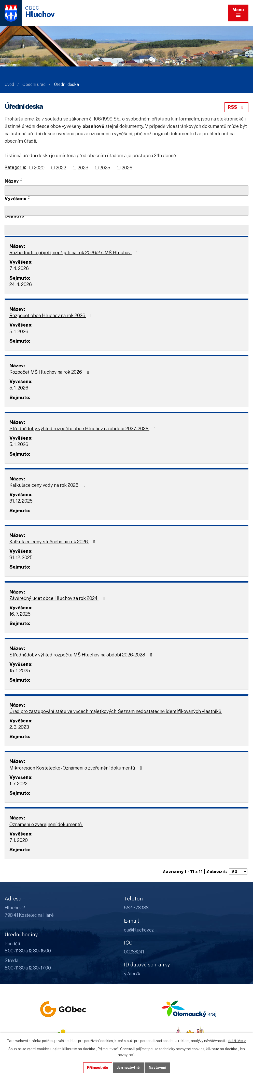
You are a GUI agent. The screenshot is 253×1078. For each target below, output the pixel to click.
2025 (105, 167)
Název (12, 181)
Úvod (9, 84)
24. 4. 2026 (20, 284)
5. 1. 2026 (18, 331)
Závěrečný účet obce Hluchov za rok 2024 (58, 598)
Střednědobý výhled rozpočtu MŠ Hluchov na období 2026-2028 (81, 654)
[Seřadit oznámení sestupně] (21, 181)
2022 (61, 167)
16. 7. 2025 (20, 614)
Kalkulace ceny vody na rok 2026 (48, 485)
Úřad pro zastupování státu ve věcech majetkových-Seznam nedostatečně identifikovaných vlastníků (119, 711)
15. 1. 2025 (19, 670)
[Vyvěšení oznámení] (126, 211)
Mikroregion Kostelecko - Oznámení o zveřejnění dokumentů (76, 768)
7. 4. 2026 (19, 268)
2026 (127, 167)
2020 (39, 167)
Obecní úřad (34, 84)
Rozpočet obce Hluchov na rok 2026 (51, 315)
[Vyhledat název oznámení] (126, 190)
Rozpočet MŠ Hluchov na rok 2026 (50, 372)
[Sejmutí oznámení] (126, 230)
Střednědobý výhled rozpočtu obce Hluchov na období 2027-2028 (83, 428)
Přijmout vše (97, 1068)
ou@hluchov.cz (139, 930)
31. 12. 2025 (21, 501)
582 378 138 (136, 907)
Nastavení (157, 1068)
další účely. (237, 1041)
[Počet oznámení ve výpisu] (238, 871)
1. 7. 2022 (18, 783)
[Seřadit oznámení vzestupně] (21, 179)
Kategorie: (15, 167)
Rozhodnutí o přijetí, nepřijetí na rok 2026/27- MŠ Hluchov (74, 252)
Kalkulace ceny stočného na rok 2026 (53, 541)
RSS (236, 107)
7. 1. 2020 (18, 840)
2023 (83, 167)
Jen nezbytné (128, 1068)
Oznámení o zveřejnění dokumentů (50, 824)
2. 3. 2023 (19, 727)
